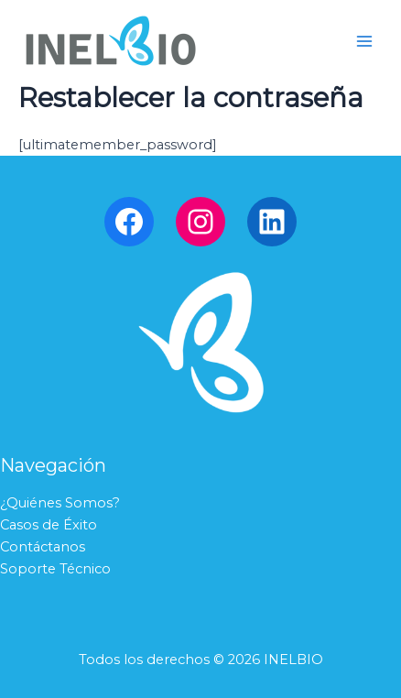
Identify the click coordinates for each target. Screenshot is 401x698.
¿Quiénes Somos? (60, 503)
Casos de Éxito (48, 525)
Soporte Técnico (55, 569)
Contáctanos (42, 547)
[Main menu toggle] (364, 40)
